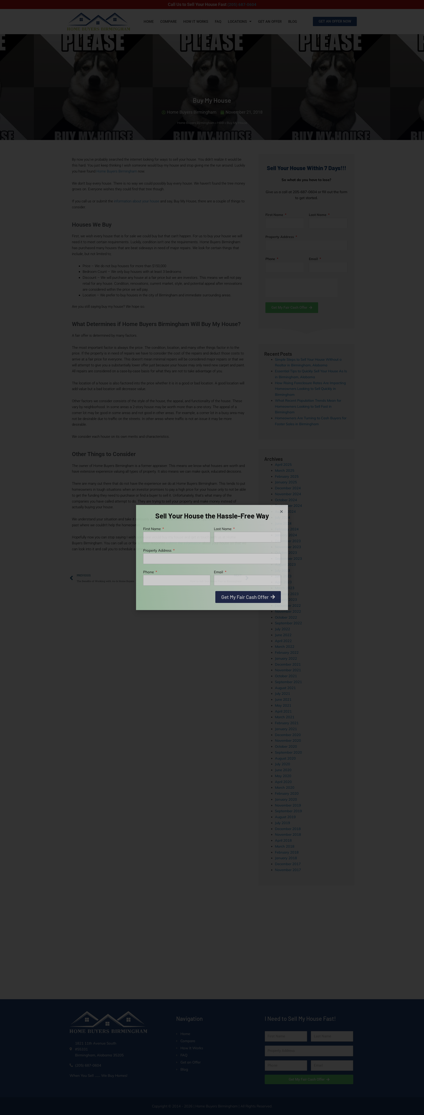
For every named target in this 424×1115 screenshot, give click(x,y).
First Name (152, 529)
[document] (212, 557)
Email (219, 572)
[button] (281, 511)
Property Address (157, 550)
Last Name (223, 529)
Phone (149, 572)
